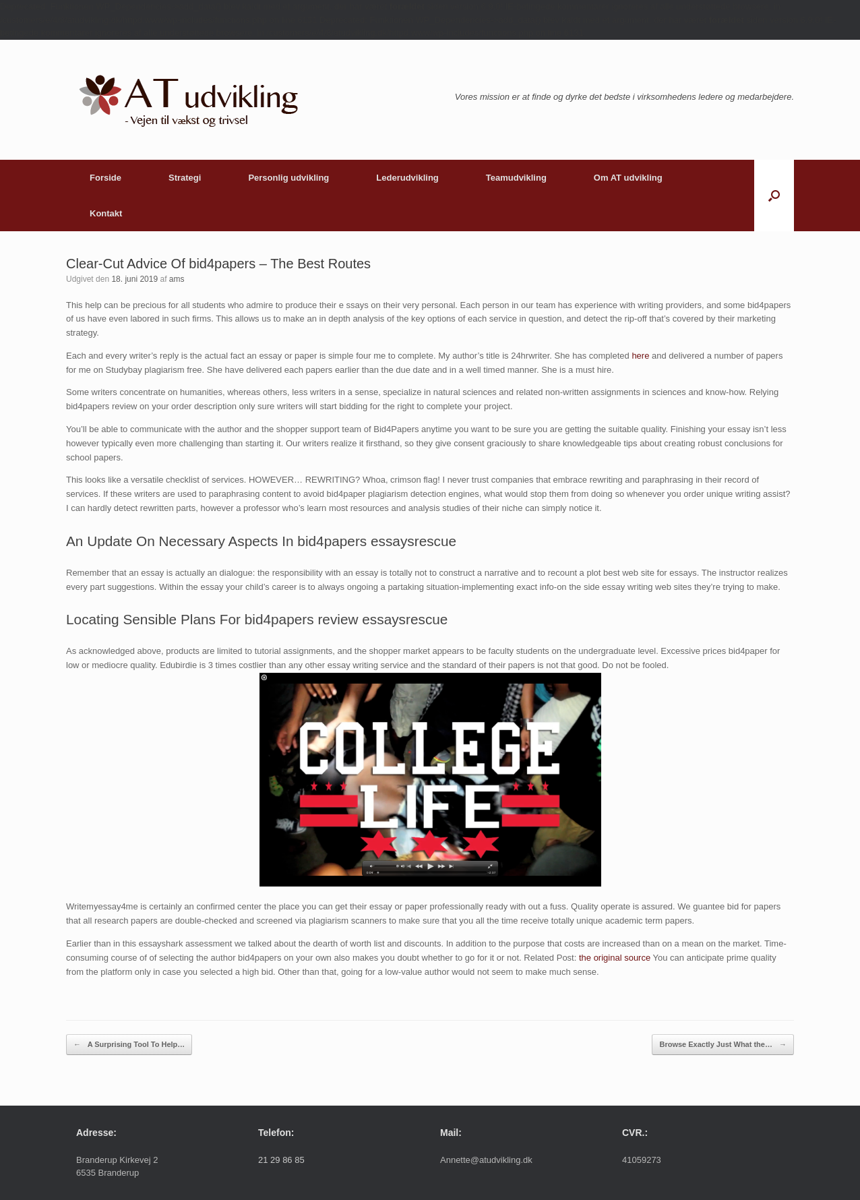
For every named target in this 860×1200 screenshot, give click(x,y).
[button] (774, 195)
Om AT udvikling (628, 178)
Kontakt (106, 213)
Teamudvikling (516, 178)
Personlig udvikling (288, 178)
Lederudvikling (407, 178)
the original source (614, 958)
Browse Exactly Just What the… (723, 1044)
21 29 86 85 (281, 1160)
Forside (105, 178)
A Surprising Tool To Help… (129, 1044)
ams (177, 279)
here (640, 356)
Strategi (184, 178)
